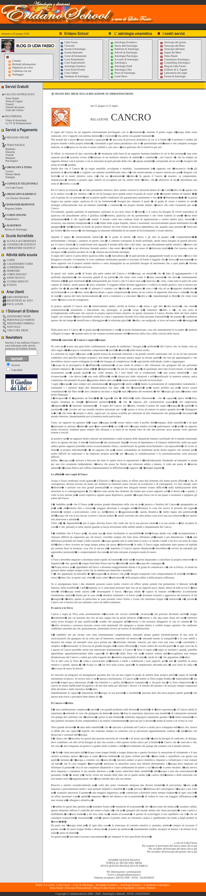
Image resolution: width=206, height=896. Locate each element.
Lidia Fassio (69, 42)
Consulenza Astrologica (175, 59)
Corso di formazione (73, 55)
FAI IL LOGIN (13, 304)
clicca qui (192, 845)
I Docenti (67, 45)
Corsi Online (69, 72)
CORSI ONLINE (17, 214)
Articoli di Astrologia (123, 52)
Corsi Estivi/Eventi (72, 69)
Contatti (16, 60)
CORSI (9, 260)
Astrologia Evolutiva (123, 42)
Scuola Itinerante (71, 52)
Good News (118, 76)
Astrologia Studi (121, 66)
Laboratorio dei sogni (173, 72)
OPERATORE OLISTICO (19, 247)
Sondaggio (18, 74)
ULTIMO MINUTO (15, 281)
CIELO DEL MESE (15, 330)
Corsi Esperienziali (72, 62)
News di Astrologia (122, 72)
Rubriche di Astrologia (124, 48)
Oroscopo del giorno (173, 42)
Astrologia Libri (121, 69)
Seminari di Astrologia (74, 76)
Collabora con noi (22, 70)
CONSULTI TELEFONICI (22, 183)
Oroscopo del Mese (172, 45)
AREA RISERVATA (15, 297)
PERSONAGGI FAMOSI (18, 319)
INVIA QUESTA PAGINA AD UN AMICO (124, 865)
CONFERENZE (13, 267)
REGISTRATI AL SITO (18, 300)
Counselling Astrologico (175, 62)
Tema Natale (169, 55)
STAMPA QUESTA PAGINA (124, 859)
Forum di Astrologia (173, 76)
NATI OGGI (11, 326)
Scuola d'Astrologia (72, 48)
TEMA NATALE (15, 144)
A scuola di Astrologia (124, 59)
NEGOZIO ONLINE (17, 137)
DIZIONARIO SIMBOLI (18, 323)
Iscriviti (13, 365)
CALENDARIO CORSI (18, 263)
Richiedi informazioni (24, 64)
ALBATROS (14, 225)
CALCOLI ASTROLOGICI (19, 94)
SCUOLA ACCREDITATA (19, 240)
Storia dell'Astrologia (123, 45)
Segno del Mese (170, 52)
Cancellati (14, 369)
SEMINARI (11, 270)
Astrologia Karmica (72, 66)
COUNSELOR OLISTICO (19, 244)
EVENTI (10, 284)
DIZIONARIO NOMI (17, 316)
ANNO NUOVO (14, 277)
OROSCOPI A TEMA (19, 167)
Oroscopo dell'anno (174, 48)
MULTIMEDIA (13, 116)
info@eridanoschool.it (128, 874)
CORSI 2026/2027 (15, 274)
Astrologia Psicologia (123, 55)
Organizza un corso (22, 67)
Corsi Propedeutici (72, 59)
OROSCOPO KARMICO (21, 194)
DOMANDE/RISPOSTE (21, 204)
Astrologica (118, 62)
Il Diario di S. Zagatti (173, 69)
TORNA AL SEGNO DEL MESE (124, 862)
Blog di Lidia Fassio (173, 66)
